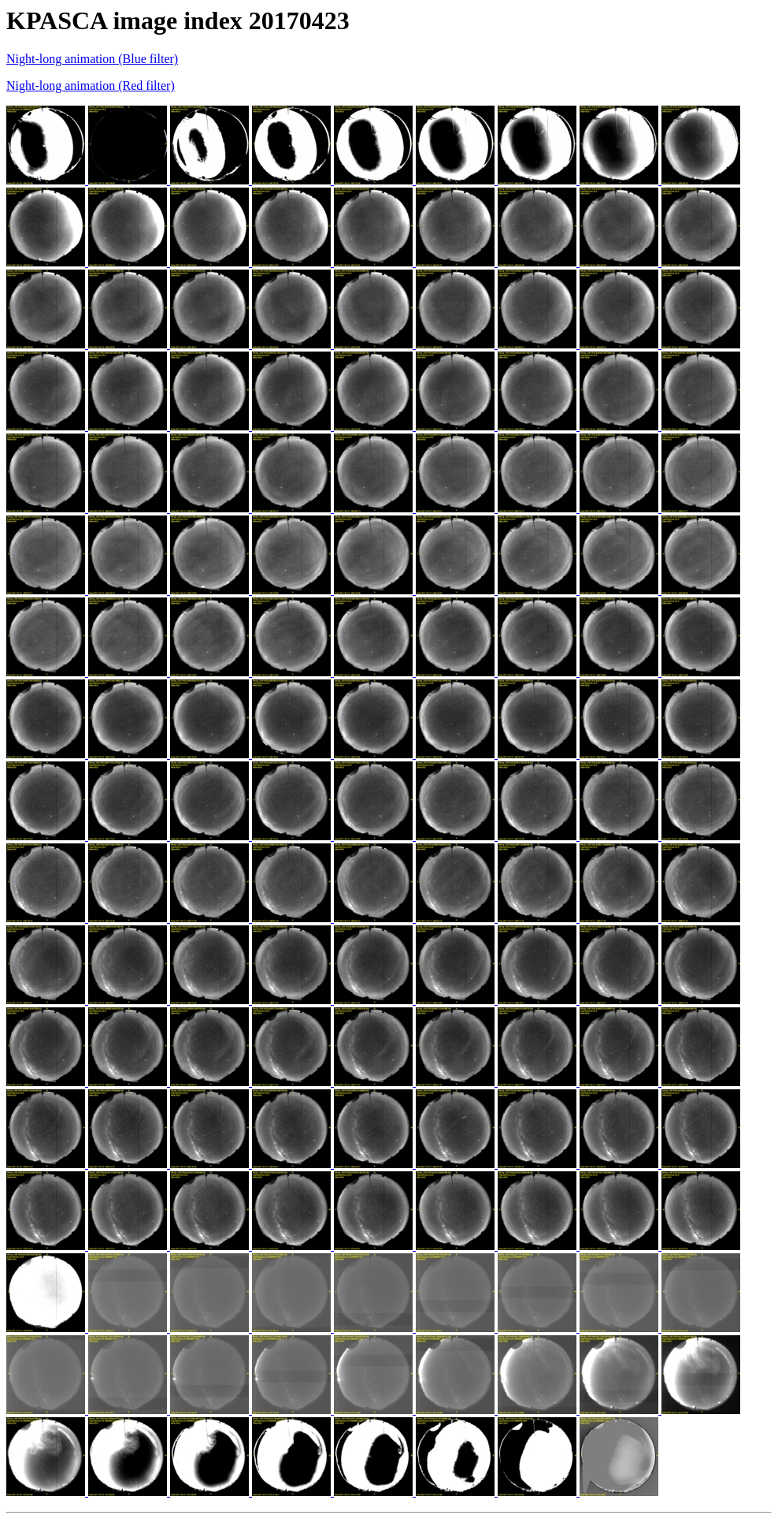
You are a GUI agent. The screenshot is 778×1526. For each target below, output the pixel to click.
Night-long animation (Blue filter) (92, 58)
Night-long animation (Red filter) (90, 85)
